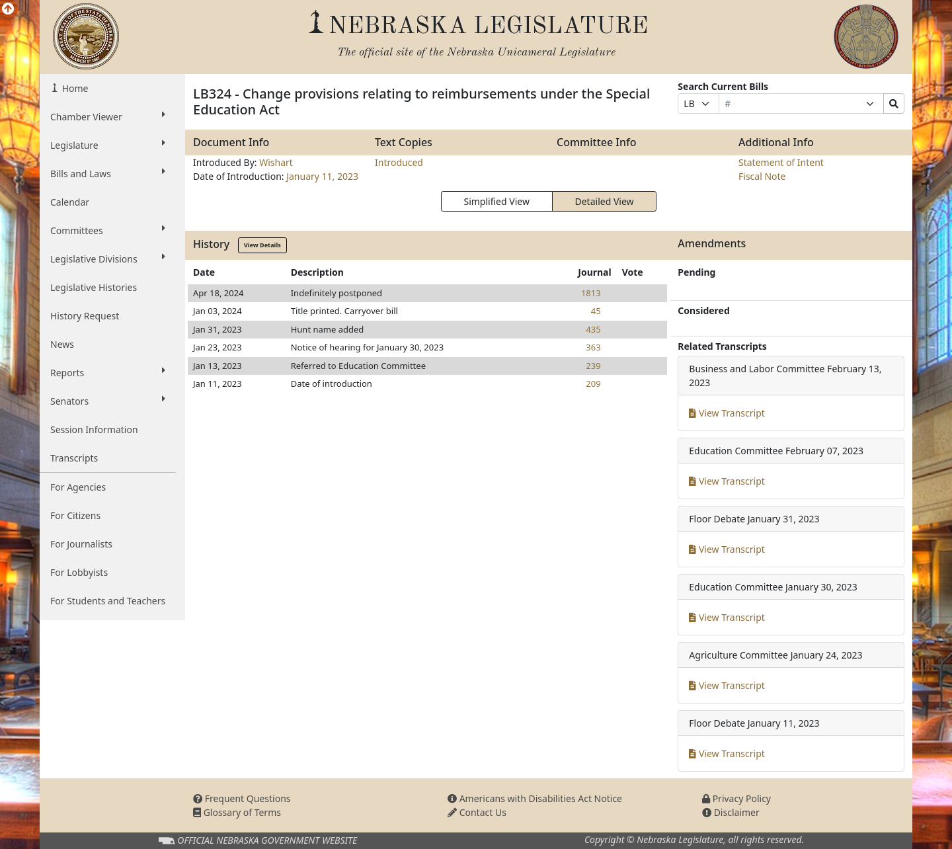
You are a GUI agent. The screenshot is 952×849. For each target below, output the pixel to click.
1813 (591, 293)
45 (596, 311)
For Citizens (75, 515)
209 (593, 383)
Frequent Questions (242, 798)
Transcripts (74, 458)
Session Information (94, 429)
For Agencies (78, 487)
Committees (107, 230)
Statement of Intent (781, 162)
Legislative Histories (93, 287)
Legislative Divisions (107, 258)
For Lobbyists (79, 572)
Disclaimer (731, 812)
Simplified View (496, 201)
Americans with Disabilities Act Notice (535, 798)
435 (593, 329)
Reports (107, 372)
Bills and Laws (107, 173)
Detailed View (604, 201)
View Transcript (727, 413)
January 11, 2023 (322, 176)
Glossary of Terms (237, 812)
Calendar (69, 202)
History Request (84, 315)
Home (74, 88)
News (62, 344)
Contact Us (477, 812)
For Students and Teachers (107, 600)
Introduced (399, 162)
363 (593, 347)
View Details (262, 245)
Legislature (107, 144)
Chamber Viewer (107, 116)
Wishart (276, 162)
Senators (107, 400)
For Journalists (81, 544)
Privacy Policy (736, 798)
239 (593, 366)
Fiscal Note (761, 176)
